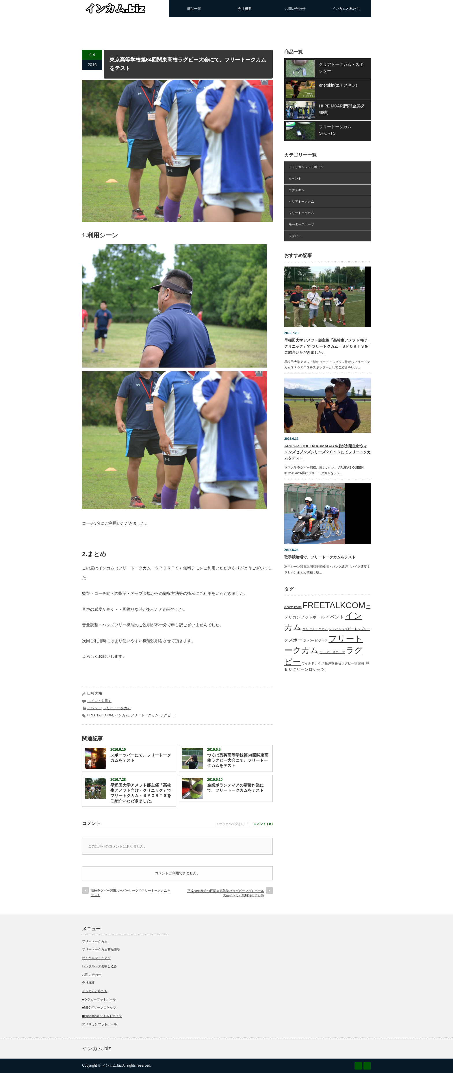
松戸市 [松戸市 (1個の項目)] (329, 663)
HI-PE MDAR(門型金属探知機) (341, 109)
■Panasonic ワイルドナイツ (102, 1016)
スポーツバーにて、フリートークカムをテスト (140, 758)
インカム (122, 715)
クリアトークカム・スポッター (341, 67)
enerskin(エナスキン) (338, 85)
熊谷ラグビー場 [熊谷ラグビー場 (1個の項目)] (346, 663)
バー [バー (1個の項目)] (311, 640)
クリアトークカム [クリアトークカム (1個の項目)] (315, 629)
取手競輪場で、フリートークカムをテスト (320, 557)
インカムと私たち (346, 9)
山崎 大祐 (94, 693)
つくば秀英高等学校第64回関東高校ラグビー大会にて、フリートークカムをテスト (237, 760)
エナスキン (297, 190)
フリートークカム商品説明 (101, 949)
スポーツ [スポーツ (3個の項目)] (297, 640)
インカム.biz (96, 1048)
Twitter (367, 1066)
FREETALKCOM (100, 715)
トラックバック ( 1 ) (230, 824)
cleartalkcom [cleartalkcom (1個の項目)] (293, 607)
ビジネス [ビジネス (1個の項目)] (321, 640)
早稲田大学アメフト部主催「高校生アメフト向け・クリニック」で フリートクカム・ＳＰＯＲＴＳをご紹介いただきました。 (140, 793)
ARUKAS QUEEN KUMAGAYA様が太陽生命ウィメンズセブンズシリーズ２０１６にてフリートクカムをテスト (327, 452)
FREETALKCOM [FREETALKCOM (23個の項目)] (333, 605)
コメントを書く (99, 701)
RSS (358, 1066)
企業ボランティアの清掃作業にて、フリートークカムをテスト (235, 788)
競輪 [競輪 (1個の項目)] (361, 663)
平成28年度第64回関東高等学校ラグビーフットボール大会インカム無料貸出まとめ (225, 893)
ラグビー (167, 715)
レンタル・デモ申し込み (99, 966)
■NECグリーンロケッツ (99, 1007)
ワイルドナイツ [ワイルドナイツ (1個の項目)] (313, 663)
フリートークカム (117, 708)
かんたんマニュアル (96, 958)
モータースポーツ (301, 224)
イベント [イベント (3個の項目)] (335, 616)
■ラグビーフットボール (99, 999)
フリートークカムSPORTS (335, 129)
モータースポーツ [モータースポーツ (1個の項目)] (332, 652)
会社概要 (245, 9)
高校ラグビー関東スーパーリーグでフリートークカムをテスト (130, 893)
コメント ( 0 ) (263, 824)
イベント (94, 708)
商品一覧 (194, 9)
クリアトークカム (301, 201)
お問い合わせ (295, 9)
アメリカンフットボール (306, 167)
